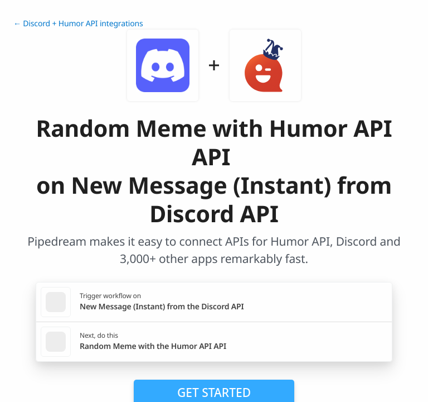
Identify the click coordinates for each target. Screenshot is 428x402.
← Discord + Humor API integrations (78, 23)
